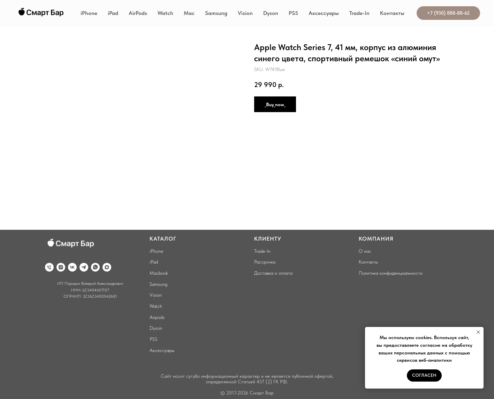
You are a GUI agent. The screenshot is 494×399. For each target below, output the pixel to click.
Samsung (216, 13)
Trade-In (359, 13)
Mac (189, 13)
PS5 (293, 13)
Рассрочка (264, 262)
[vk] (72, 267)
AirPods (138, 13)
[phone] (49, 267)
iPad (113, 13)
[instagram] (60, 267)
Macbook (159, 273)
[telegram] (83, 267)
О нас (365, 251)
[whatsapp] (95, 267)
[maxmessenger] (106, 267)
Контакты (392, 13)
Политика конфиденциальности (391, 273)
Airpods (157, 317)
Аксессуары (324, 13)
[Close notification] (478, 332)
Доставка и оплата (273, 273)
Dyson (270, 13)
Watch (165, 13)
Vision (245, 13)
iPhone (89, 13)
